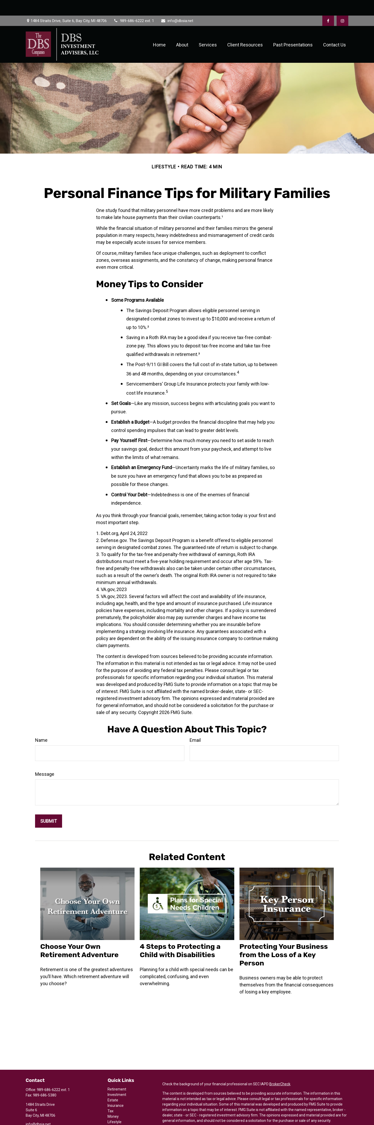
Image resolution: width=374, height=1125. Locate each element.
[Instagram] (38, 1116)
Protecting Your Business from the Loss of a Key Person (283, 939)
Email (195, 724)
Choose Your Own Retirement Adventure (79, 935)
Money (113, 1101)
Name (41, 724)
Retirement (117, 1074)
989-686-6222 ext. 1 (133, 5)
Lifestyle (115, 1106)
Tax (110, 1095)
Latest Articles (119, 1112)
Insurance (116, 1090)
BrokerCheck (279, 1068)
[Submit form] (48, 805)
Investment (117, 1079)
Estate (113, 1084)
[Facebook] (328, 5)
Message (44, 758)
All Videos (116, 1117)
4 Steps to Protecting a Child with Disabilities (180, 935)
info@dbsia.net (177, 5)
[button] (159, 29)
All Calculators (119, 1123)
